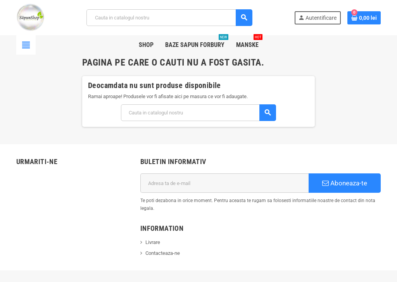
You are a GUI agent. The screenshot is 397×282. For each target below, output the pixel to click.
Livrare (152, 242)
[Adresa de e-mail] (224, 183)
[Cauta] (169, 17)
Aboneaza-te (344, 183)
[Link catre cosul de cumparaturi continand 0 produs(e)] (364, 17)
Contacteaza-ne (162, 253)
